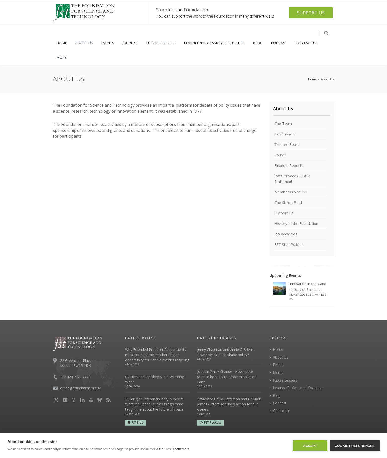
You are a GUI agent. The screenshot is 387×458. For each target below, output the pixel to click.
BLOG (258, 42)
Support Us (284, 212)
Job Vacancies (285, 233)
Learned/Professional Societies (297, 387)
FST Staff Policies (289, 244)
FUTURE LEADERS (160, 42)
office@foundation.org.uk (80, 388)
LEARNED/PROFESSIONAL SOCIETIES (214, 42)
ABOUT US (84, 42)
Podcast (279, 403)
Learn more (181, 449)
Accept (310, 446)
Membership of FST (291, 192)
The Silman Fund (288, 202)
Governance (284, 134)
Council (280, 155)
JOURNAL (130, 42)
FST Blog (135, 422)
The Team (283, 123)
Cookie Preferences (355, 446)
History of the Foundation (296, 223)
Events (278, 365)
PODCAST (279, 42)
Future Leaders (285, 380)
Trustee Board (287, 144)
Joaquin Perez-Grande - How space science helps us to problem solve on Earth (226, 376)
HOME (62, 42)
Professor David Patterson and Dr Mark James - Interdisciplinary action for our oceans (229, 404)
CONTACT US (307, 42)
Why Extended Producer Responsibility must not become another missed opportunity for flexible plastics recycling (157, 354)
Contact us (281, 410)
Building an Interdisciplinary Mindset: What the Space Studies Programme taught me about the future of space (154, 404)
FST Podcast (210, 422)
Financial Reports (288, 165)
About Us (283, 109)
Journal (278, 372)
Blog (276, 395)
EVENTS (107, 42)
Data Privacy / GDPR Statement (292, 178)
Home (312, 79)
